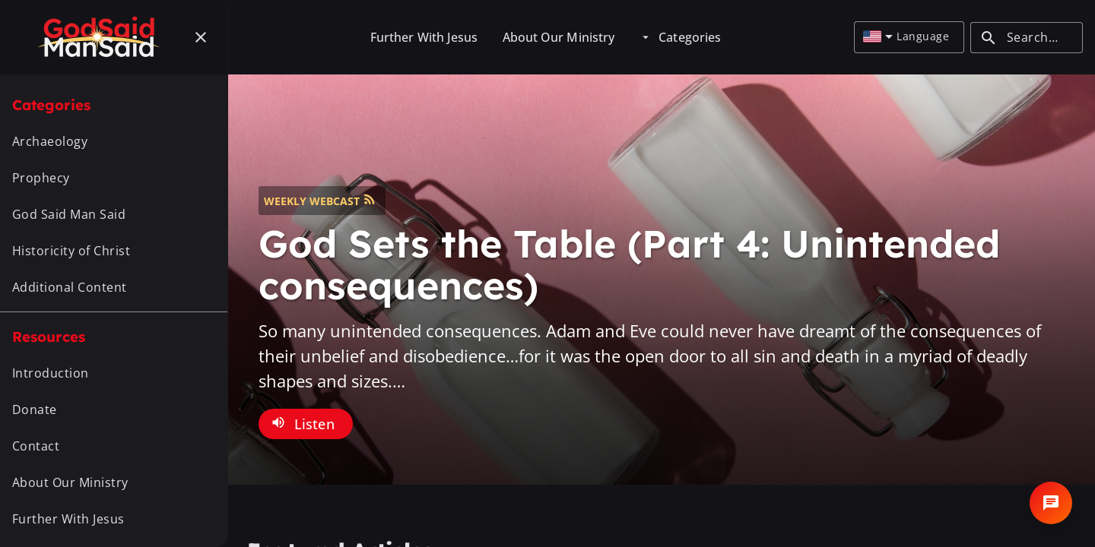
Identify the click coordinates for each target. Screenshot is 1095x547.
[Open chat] (1051, 503)
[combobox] (878, 37)
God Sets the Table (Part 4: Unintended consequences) (629, 264)
